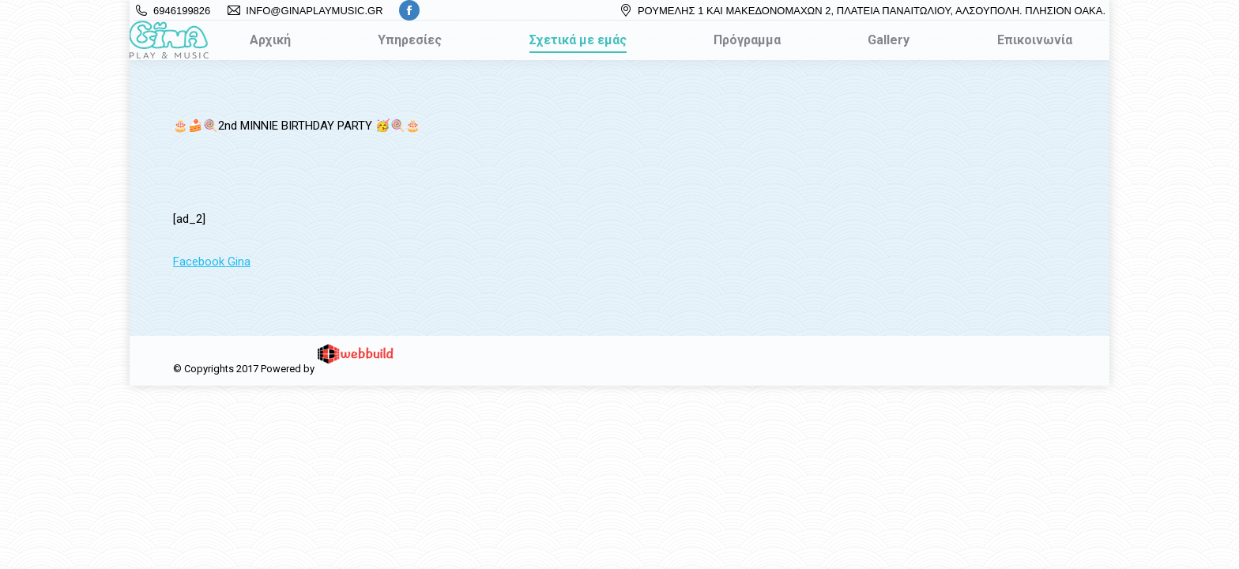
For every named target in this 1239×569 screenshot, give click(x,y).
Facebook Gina (211, 261)
